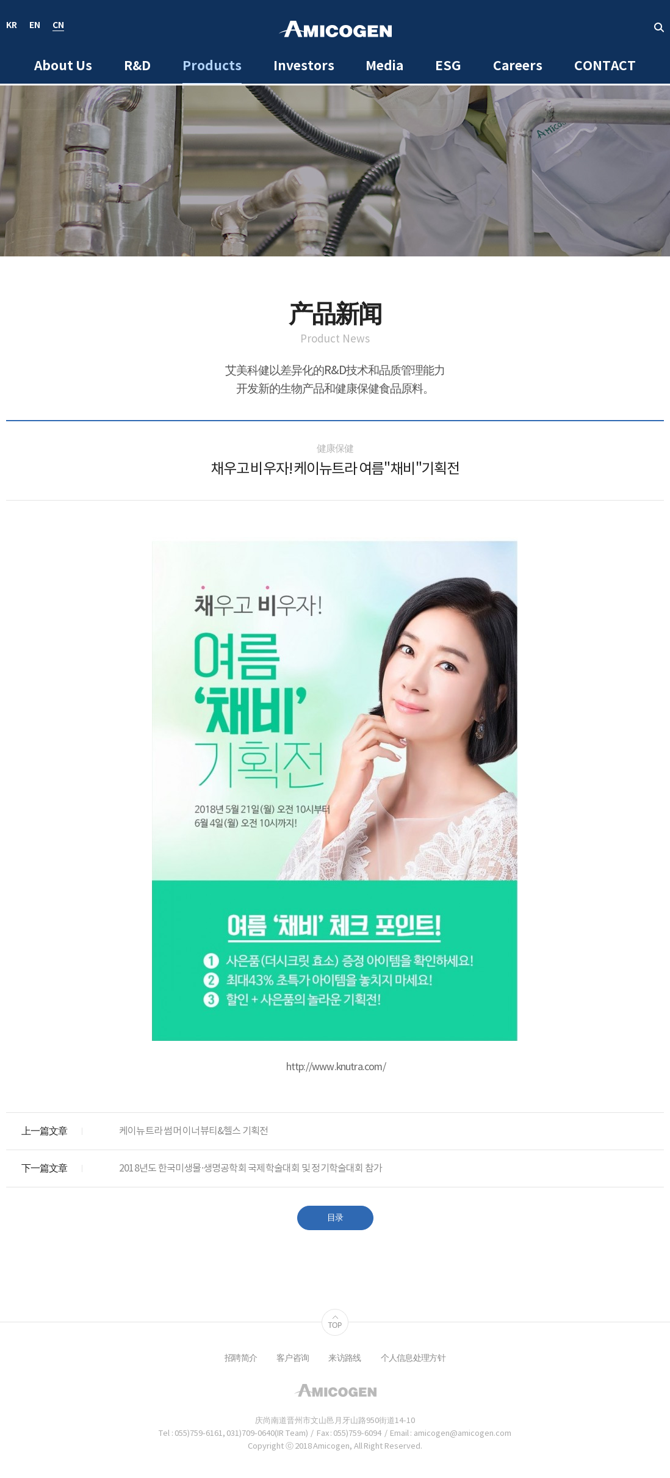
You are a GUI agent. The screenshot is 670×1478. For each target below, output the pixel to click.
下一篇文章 (44, 1168)
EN (34, 26)
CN (58, 26)
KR (11, 26)
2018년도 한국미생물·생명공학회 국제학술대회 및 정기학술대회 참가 (250, 1168)
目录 (335, 1218)
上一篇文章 (44, 1131)
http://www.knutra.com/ (336, 1067)
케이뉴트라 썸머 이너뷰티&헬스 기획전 (193, 1131)
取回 (659, 27)
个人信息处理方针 (413, 1358)
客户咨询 (292, 1358)
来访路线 (344, 1358)
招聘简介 (241, 1358)
